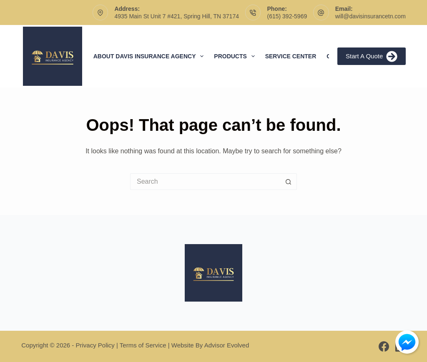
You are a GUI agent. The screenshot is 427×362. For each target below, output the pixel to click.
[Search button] (288, 181)
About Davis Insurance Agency (150, 56)
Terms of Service (143, 345)
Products (236, 56)
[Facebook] (384, 346)
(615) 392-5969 (287, 16)
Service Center (290, 56)
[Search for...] (205, 181)
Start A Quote (371, 56)
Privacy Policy (95, 345)
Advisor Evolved (226, 345)
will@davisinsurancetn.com (370, 16)
